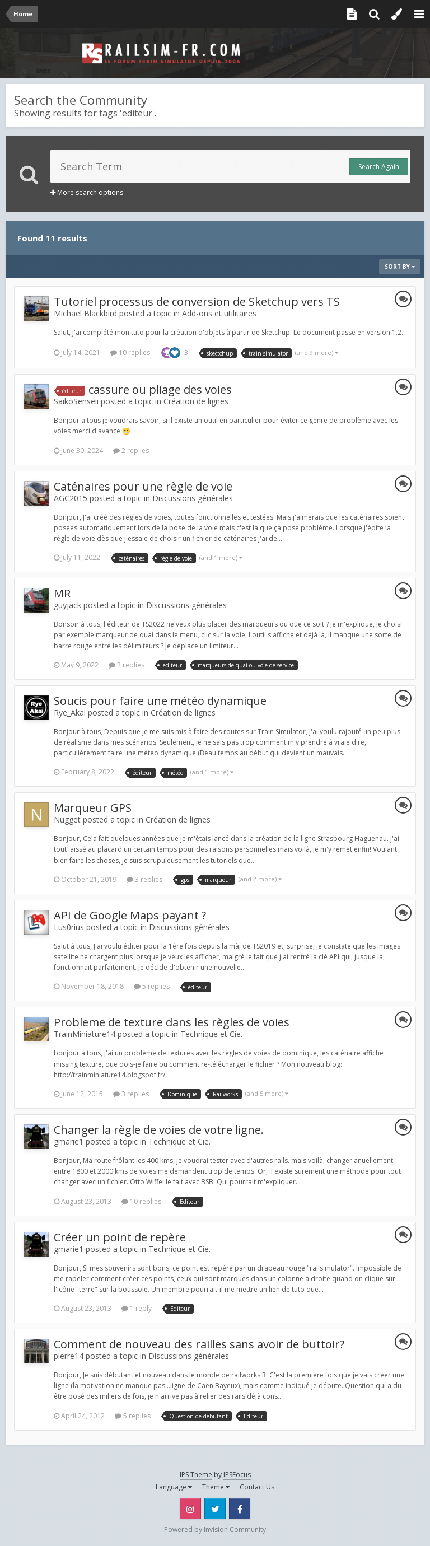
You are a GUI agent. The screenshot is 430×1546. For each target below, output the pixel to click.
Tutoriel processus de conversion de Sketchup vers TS (197, 301)
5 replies (152, 986)
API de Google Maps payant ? (130, 915)
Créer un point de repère (120, 1237)
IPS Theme (196, 1474)
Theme (216, 1487)
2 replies (131, 450)
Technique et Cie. (211, 1034)
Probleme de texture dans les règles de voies (171, 1022)
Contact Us (257, 1487)
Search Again (378, 166)
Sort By (400, 266)
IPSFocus (237, 1474)
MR (62, 593)
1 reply (136, 1308)
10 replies (130, 352)
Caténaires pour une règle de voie (143, 486)
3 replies (144, 879)
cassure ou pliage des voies (160, 389)
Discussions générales (192, 498)
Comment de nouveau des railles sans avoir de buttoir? (199, 1344)
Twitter (215, 1508)
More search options (86, 192)
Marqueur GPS (93, 807)
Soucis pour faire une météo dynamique (160, 700)
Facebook (239, 1508)
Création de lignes (195, 401)
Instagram (190, 1508)
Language (174, 1487)
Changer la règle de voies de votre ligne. (159, 1129)
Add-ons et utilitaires (219, 313)
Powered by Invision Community (215, 1529)
